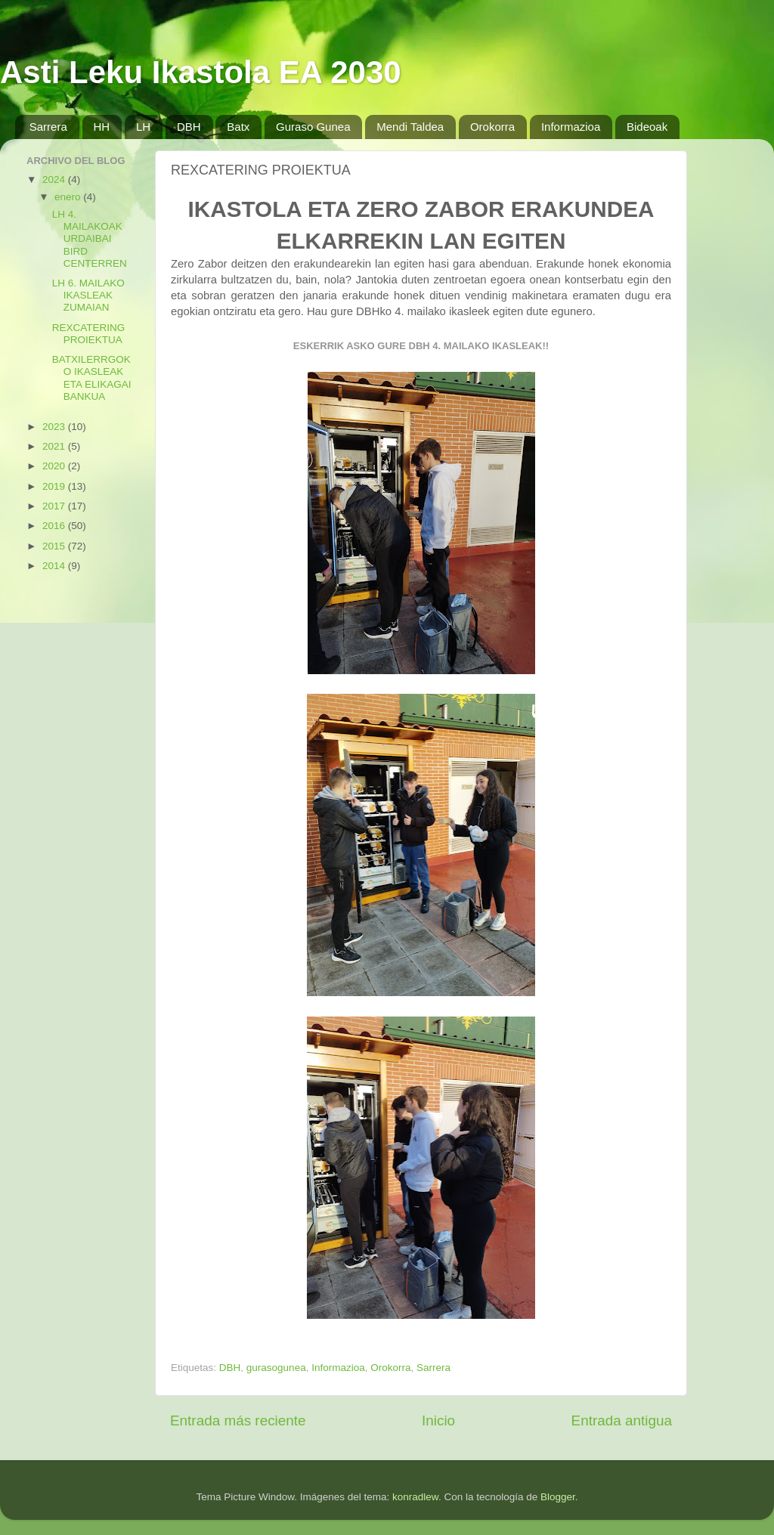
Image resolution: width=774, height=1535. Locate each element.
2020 (55, 466)
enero (68, 197)
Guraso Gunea (313, 126)
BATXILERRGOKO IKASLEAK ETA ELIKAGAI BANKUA (92, 378)
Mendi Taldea (410, 126)
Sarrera (48, 126)
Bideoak (647, 126)
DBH (189, 126)
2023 (55, 426)
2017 (55, 506)
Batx (238, 126)
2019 (55, 486)
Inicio (438, 1420)
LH (143, 126)
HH (102, 126)
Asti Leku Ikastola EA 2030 (200, 72)
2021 (55, 446)
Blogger (557, 1497)
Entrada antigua (621, 1420)
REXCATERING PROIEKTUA (88, 333)
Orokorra (492, 126)
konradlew (415, 1497)
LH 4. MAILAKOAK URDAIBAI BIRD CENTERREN (89, 239)
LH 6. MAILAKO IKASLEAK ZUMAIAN (88, 295)
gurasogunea (276, 1367)
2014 (55, 565)
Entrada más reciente (238, 1420)
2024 (55, 179)
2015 (55, 546)
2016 (55, 525)
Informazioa (570, 126)
